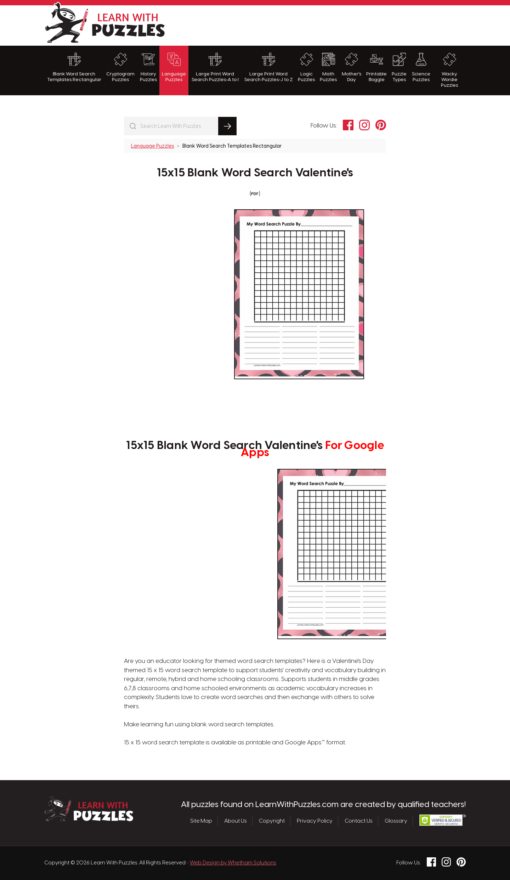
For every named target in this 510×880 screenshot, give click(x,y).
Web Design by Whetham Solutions (233, 863)
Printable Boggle (376, 67)
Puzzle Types (399, 67)
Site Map (201, 821)
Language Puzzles (174, 67)
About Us (235, 821)
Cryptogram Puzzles (120, 67)
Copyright (272, 821)
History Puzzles (148, 67)
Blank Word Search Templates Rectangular (74, 67)
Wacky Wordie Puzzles (449, 70)
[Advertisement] (337, 24)
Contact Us (359, 821)
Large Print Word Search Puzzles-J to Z (268, 67)
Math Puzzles (328, 67)
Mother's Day (351, 67)
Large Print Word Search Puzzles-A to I (215, 67)
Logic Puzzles (306, 67)
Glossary (396, 821)
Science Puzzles (421, 67)
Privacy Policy (315, 821)
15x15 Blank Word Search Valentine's (255, 173)
